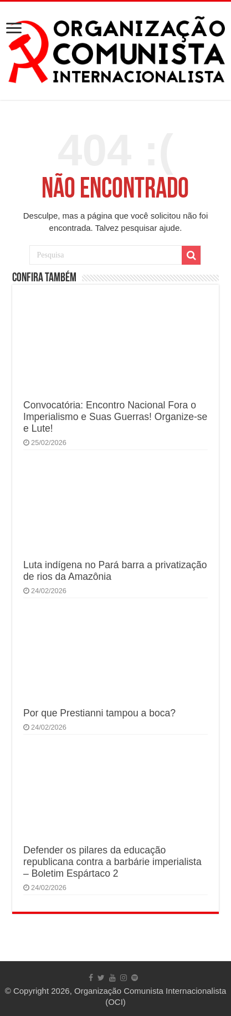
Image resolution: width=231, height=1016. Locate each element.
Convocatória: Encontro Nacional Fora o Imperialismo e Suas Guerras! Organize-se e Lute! (115, 417)
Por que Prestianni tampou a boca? (99, 713)
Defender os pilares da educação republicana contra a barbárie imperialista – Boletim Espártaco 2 (112, 862)
